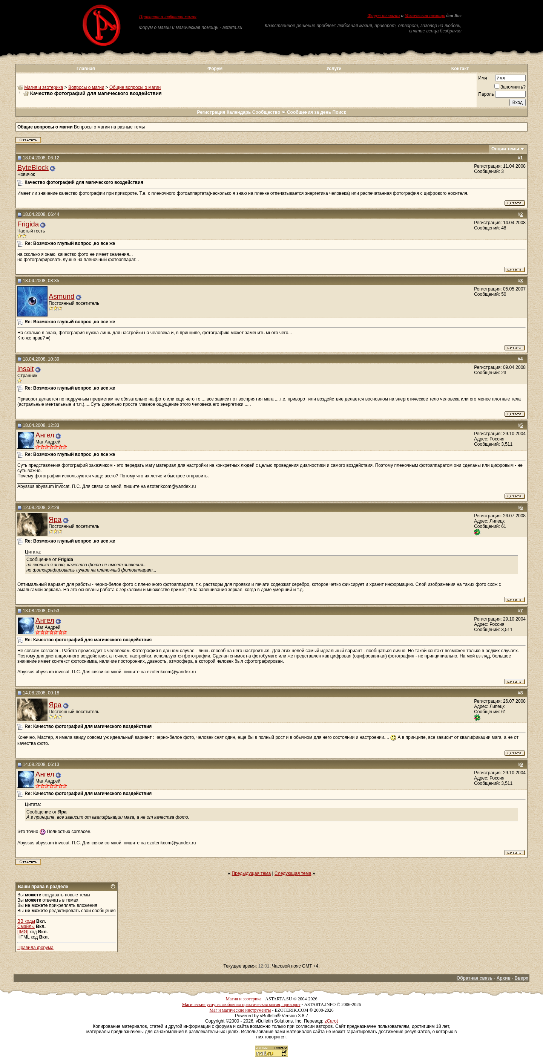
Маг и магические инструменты (240, 1010)
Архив (504, 978)
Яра (55, 519)
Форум (214, 68)
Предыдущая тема (251, 873)
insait (25, 369)
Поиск (339, 112)
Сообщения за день (309, 112)
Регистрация (211, 112)
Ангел (44, 435)
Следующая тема (293, 873)
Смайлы (26, 926)
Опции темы (505, 148)
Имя (482, 78)
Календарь (239, 112)
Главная (86, 68)
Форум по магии (383, 15)
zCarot (331, 1021)
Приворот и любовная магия (168, 16)
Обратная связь (474, 978)
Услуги (334, 68)
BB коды (26, 921)
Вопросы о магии (86, 87)
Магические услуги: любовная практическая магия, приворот (241, 1004)
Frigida (28, 224)
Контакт (460, 68)
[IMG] (22, 931)
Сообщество (269, 112)
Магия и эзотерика (43, 87)
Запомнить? (510, 87)
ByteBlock (33, 167)
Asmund (61, 296)
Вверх (521, 978)
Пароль (486, 94)
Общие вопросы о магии (135, 87)
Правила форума (35, 947)
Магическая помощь (425, 15)
